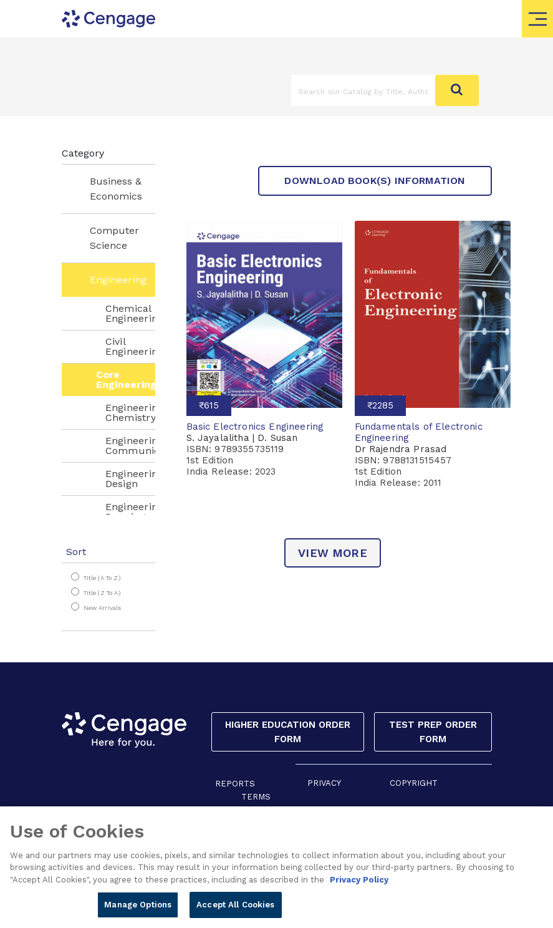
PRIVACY (324, 783)
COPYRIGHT (414, 783)
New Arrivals (103, 607)
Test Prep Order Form (433, 732)
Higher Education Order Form (287, 732)
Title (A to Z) (102, 577)
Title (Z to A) (102, 592)
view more (332, 552)
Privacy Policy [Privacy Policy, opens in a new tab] (359, 886)
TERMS (256, 796)
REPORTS (235, 783)
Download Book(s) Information (374, 180)
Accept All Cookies (235, 911)
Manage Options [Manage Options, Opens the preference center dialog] (137, 911)
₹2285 (380, 405)
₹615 (209, 405)
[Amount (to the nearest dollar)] (363, 90)
